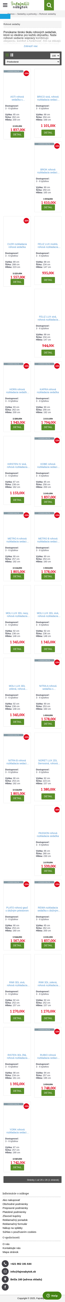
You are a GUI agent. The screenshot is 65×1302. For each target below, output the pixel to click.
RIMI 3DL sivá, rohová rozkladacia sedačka (17, 984)
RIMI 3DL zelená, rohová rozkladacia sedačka (48, 984)
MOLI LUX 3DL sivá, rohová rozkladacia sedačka (48, 615)
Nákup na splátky (13, 1227)
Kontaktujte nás (11, 1248)
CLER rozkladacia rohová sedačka (17, 245)
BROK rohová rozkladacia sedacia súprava (48, 171)
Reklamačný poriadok (15, 1219)
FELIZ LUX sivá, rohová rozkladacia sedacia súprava (48, 318)
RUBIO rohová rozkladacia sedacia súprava (48, 1057)
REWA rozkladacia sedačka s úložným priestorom (48, 909)
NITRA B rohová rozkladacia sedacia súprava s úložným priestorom (17, 762)
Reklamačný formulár (15, 1223)
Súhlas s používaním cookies (19, 1231)
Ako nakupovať (11, 1200)
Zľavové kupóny (12, 1215)
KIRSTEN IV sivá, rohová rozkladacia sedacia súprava (17, 466)
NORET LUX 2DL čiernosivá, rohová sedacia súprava (48, 762)
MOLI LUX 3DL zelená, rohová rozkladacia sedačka (17, 688)
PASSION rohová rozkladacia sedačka (48, 834)
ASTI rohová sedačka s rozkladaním (17, 98)
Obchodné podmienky (15, 1203)
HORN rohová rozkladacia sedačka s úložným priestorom (17, 391)
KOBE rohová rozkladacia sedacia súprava (48, 466)
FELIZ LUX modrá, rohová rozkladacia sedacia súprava (48, 246)
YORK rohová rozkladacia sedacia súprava (17, 1131)
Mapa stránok (10, 1252)
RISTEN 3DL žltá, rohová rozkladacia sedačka (17, 1057)
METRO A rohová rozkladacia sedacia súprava (17, 540)
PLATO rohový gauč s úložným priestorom (17, 909)
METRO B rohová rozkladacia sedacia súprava (48, 540)
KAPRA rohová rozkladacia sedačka (48, 391)
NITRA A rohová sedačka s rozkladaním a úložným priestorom (47, 688)
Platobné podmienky (14, 1211)
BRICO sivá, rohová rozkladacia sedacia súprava (48, 98)
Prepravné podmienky (15, 1207)
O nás (6, 1244)
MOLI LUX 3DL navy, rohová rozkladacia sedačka (17, 615)
